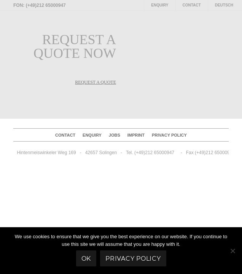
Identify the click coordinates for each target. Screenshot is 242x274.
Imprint (136, 135)
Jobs (114, 135)
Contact (192, 5)
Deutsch (224, 5)
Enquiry (159, 5)
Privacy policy (169, 135)
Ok (86, 258)
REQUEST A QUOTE (95, 82)
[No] (232, 251)
